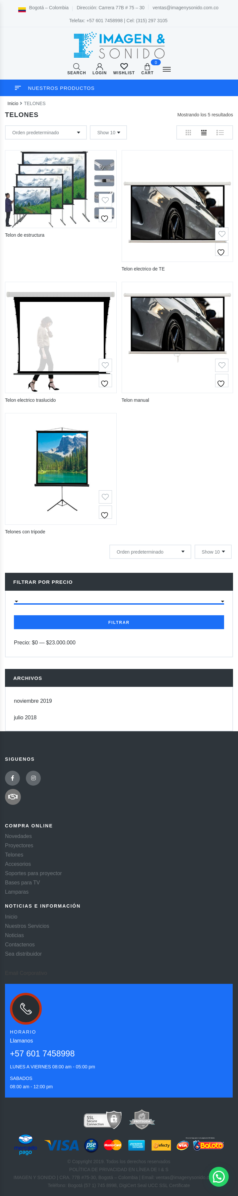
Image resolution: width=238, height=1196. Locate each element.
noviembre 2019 (33, 701)
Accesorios (18, 864)
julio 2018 (25, 717)
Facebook (12, 778)
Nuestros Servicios (27, 926)
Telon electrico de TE (143, 268)
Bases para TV (22, 882)
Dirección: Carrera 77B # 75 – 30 (111, 7)
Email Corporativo (26, 973)
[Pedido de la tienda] (46, 132)
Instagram (33, 778)
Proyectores (19, 845)
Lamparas (17, 892)
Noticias (14, 935)
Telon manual (135, 400)
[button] (219, 1177)
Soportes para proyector (33, 873)
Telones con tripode (25, 531)
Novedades (18, 836)
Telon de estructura (24, 235)
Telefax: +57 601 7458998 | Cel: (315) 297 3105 (118, 20)
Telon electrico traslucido (30, 400)
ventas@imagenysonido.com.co (186, 7)
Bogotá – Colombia (43, 8)
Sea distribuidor (23, 954)
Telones (14, 855)
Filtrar (119, 622)
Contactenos (20, 944)
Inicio (13, 103)
